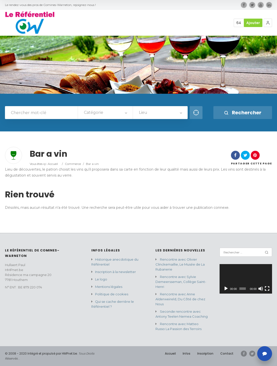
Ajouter (253, 22)
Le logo (101, 279)
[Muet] (260, 288)
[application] (246, 279)
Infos (186, 353)
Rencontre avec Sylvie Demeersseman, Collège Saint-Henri (180, 282)
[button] (268, 23)
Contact (226, 353)
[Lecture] (226, 288)
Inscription (205, 353)
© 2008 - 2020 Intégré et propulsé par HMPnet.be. (41, 353)
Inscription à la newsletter (115, 272)
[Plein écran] (267, 288)
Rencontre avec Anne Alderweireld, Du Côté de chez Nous (180, 299)
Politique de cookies (111, 294)
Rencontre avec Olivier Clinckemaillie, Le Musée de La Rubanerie (180, 264)
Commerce (73, 164)
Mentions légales (108, 287)
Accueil (53, 164)
